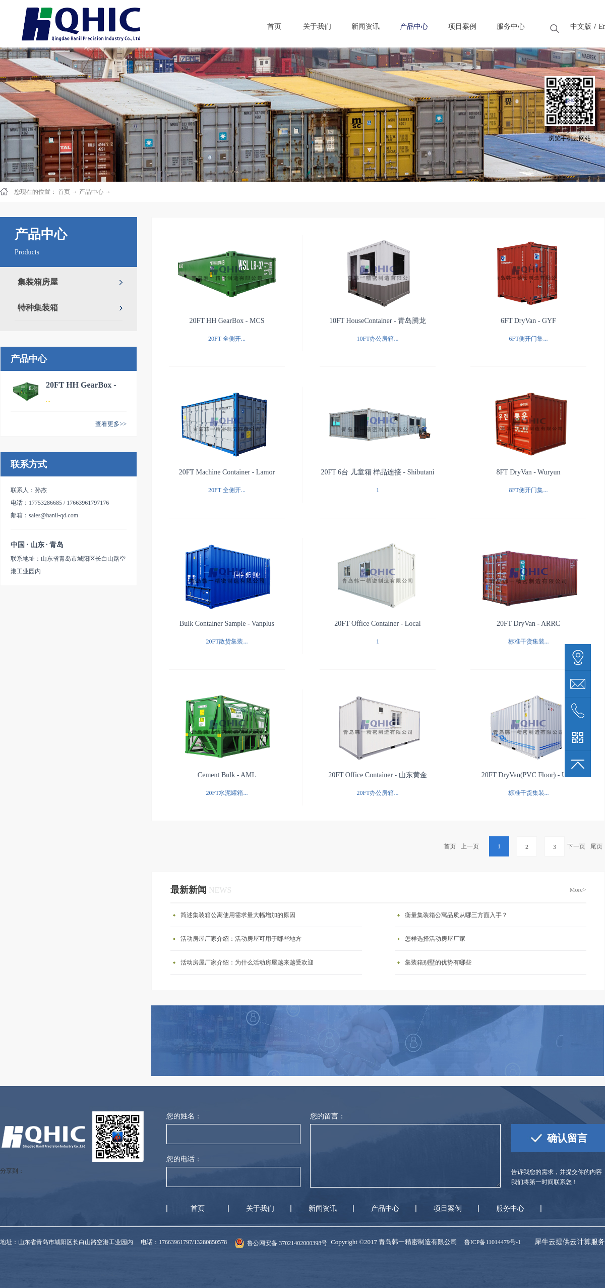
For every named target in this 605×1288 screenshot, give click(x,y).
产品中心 (91, 191)
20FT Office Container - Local (377, 623)
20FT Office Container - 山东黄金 (377, 775)
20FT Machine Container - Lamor (227, 472)
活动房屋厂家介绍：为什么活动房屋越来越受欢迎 (247, 962)
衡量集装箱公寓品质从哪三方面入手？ (456, 915)
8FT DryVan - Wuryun (529, 472)
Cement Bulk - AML (227, 775)
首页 (450, 846)
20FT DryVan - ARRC (528, 623)
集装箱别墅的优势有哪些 (438, 962)
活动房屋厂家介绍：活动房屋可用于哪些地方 (240, 938)
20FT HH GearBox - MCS (226, 321)
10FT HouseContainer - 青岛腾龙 (377, 321)
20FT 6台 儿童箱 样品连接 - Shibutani (378, 472)
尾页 (596, 846)
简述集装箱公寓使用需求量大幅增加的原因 (237, 915)
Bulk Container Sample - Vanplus (226, 623)
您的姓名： (184, 1116)
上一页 (470, 846)
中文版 (580, 26)
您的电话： (184, 1159)
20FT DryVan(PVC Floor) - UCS (528, 775)
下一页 (576, 846)
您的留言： (327, 1116)
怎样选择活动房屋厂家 (435, 938)
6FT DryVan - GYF (528, 321)
